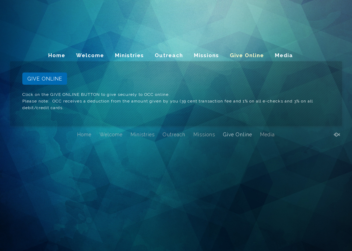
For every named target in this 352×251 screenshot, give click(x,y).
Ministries (129, 55)
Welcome (90, 55)
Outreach (169, 55)
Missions (206, 55)
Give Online (247, 55)
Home (56, 55)
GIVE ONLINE (44, 79)
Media (284, 55)
